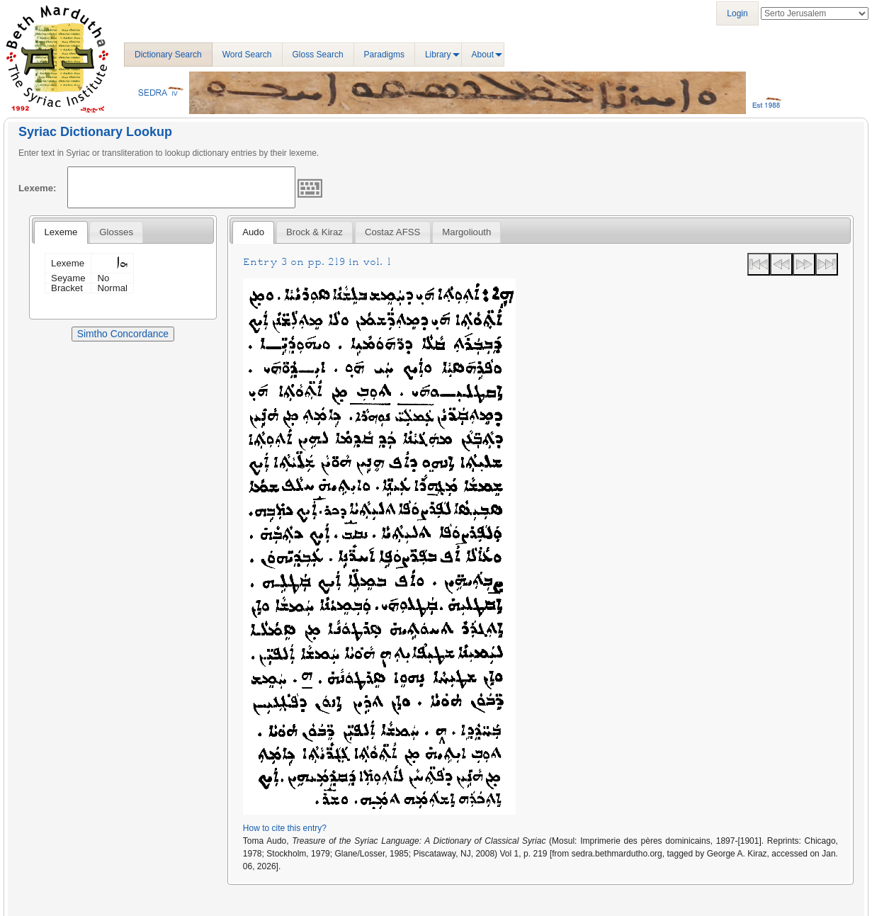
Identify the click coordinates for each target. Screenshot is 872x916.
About (483, 55)
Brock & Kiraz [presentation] (314, 232)
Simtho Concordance (123, 333)
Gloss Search (318, 55)
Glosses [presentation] (116, 232)
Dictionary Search (168, 55)
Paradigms (384, 55)
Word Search (247, 55)
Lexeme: (37, 188)
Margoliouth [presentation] (466, 232)
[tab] (60, 232)
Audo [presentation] (253, 232)
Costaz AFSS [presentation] (392, 232)
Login (737, 13)
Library (438, 55)
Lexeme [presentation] (60, 232)
